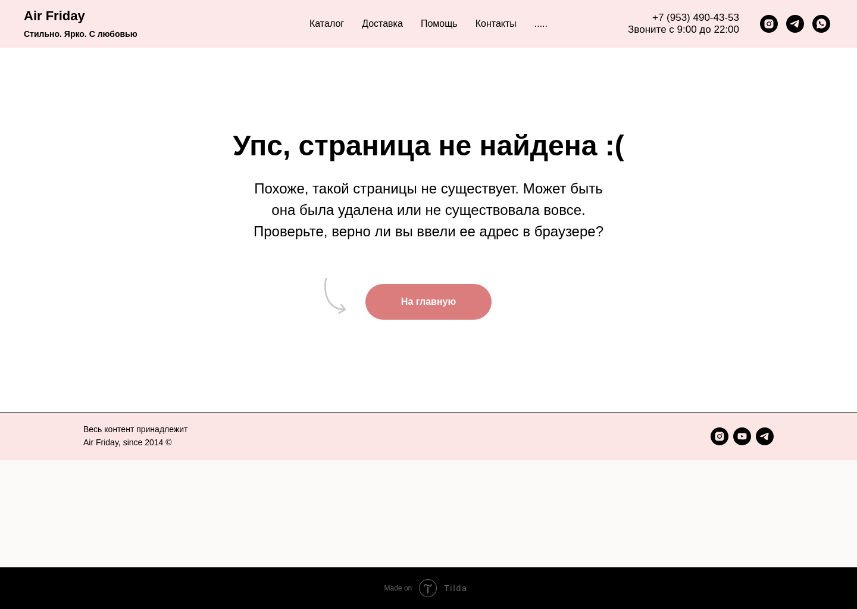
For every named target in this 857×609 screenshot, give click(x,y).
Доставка (382, 23)
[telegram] (795, 24)
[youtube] (742, 436)
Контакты (496, 23)
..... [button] (541, 23)
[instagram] (769, 24)
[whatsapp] (821, 24)
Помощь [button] (439, 23)
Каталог (326, 23)
